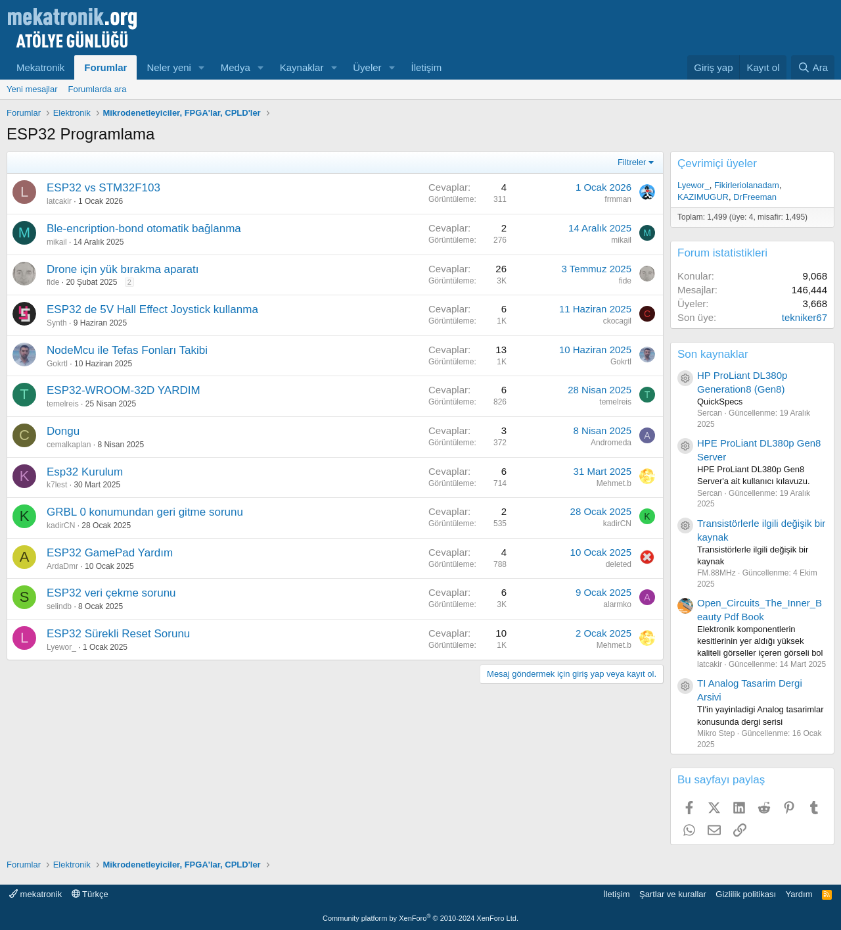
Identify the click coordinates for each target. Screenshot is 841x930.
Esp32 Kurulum (85, 472)
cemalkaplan (69, 444)
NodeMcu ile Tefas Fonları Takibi (127, 350)
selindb (59, 606)
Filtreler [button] (632, 162)
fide (53, 282)
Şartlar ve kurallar (672, 894)
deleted (618, 564)
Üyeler (367, 67)
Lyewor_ (61, 647)
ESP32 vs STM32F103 (103, 188)
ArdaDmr (62, 566)
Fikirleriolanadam (746, 185)
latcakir (59, 201)
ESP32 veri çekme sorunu (111, 593)
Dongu (63, 431)
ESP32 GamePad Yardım (110, 553)
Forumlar (105, 67)
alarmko (617, 604)
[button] (202, 67)
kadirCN (61, 525)
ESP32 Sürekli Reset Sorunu (118, 633)
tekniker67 (804, 317)
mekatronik (35, 894)
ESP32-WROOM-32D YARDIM (123, 390)
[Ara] (812, 67)
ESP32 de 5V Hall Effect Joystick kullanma (152, 309)
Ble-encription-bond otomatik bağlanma (144, 228)
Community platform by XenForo (420, 918)
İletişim (426, 67)
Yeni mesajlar (32, 89)
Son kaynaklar (712, 354)
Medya (235, 67)
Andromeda (611, 442)
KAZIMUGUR (703, 197)
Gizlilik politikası (746, 894)
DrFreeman (755, 197)
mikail (57, 242)
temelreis (63, 403)
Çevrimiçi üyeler (717, 163)
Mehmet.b (614, 483)
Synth (57, 323)
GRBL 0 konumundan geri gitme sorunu (145, 512)
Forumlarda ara (97, 89)
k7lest (57, 484)
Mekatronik (40, 67)
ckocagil (617, 321)
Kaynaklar (302, 67)
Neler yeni (169, 67)
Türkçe (90, 894)
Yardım (799, 894)
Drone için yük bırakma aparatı (123, 269)
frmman (617, 199)
